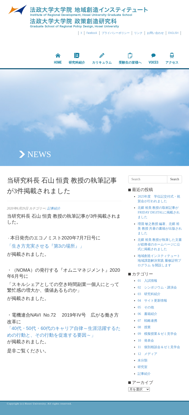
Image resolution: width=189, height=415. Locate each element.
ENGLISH (173, 33)
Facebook (91, 33)
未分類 (142, 360)
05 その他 (146, 307)
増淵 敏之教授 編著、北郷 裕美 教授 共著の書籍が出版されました (160, 228)
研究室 (142, 367)
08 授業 (144, 327)
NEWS (39, 154)
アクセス (171, 58)
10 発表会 (146, 340)
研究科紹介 (77, 58)
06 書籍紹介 (147, 314)
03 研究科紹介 (149, 294)
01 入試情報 (147, 280)
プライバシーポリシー (116, 33)
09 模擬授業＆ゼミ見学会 (157, 334)
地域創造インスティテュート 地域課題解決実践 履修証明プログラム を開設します (159, 260)
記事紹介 (53, 208)
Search (174, 179)
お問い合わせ (155, 33)
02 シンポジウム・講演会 (157, 287)
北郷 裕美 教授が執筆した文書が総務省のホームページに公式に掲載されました (160, 244)
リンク (138, 33)
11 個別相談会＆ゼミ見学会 (159, 347)
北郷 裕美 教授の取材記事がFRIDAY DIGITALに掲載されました (158, 212)
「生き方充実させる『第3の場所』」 (45, 246)
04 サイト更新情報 (152, 300)
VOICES (153, 58)
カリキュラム (102, 58)
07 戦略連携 (147, 320)
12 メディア (147, 354)
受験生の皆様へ (130, 58)
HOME (58, 58)
